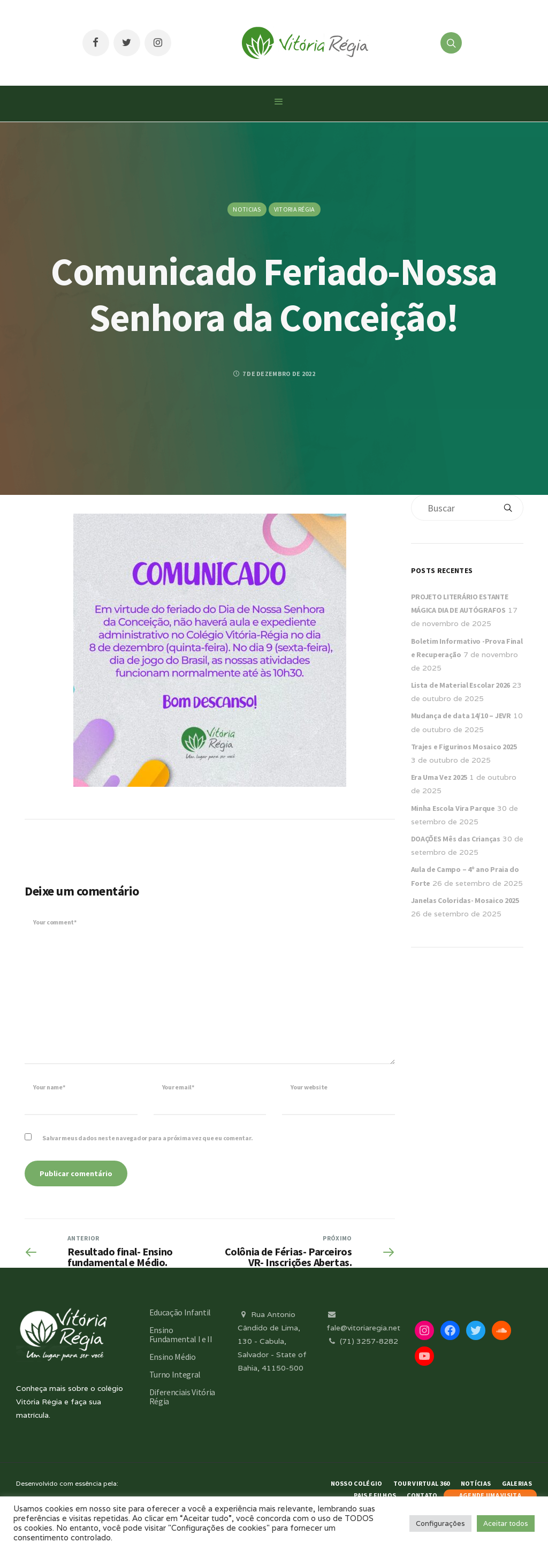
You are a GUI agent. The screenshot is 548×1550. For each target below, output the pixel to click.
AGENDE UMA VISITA (490, 1495)
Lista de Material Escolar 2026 (461, 685)
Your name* (49, 1087)
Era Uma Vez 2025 (439, 777)
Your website (309, 1087)
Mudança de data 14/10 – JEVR (461, 715)
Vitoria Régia (294, 209)
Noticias (247, 209)
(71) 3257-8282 (362, 1341)
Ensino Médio (172, 1356)
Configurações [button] (440, 1523)
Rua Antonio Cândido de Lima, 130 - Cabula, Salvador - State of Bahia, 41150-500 (272, 1341)
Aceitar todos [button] (505, 1523)
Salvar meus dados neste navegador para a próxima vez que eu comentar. (147, 1138)
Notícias (476, 1483)
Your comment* (55, 922)
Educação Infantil (180, 1312)
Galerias (517, 1483)
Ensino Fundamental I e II (180, 1334)
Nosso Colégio (357, 1483)
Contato (422, 1495)
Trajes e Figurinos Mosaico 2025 (464, 746)
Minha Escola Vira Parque (453, 808)
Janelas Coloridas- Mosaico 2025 (465, 900)
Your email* (178, 1087)
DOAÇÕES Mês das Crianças (455, 839)
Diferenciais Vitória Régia (182, 1396)
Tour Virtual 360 (421, 1483)
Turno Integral (175, 1374)
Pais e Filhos (375, 1495)
